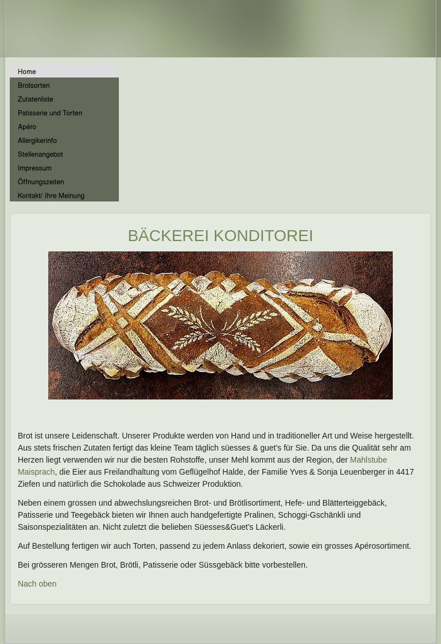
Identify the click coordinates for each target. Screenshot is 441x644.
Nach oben (37, 583)
